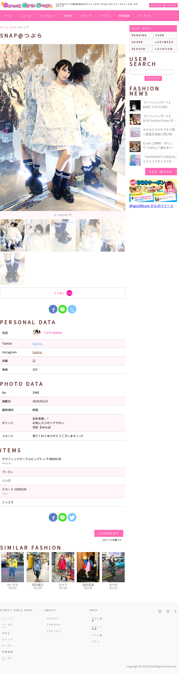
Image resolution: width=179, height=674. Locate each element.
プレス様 (97, 635)
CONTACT (53, 631)
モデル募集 (97, 619)
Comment (108, 533)
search (153, 78)
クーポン (105, 15)
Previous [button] (5, 131)
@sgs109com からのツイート (151, 205)
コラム (96, 641)
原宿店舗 (124, 15)
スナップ (86, 15)
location (164, 49)
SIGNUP (156, 5)
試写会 (68, 15)
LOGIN (171, 5)
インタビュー (47, 15)
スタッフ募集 (97, 627)
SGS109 (53, 618)
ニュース (26, 15)
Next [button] (120, 131)
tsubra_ (37, 343)
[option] (62, 131)
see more (161, 171)
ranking (139, 35)
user (159, 35)
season (139, 49)
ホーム (8, 15)
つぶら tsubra (47, 333)
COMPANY (53, 624)
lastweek (164, 42)
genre (137, 42)
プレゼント (145, 15)
